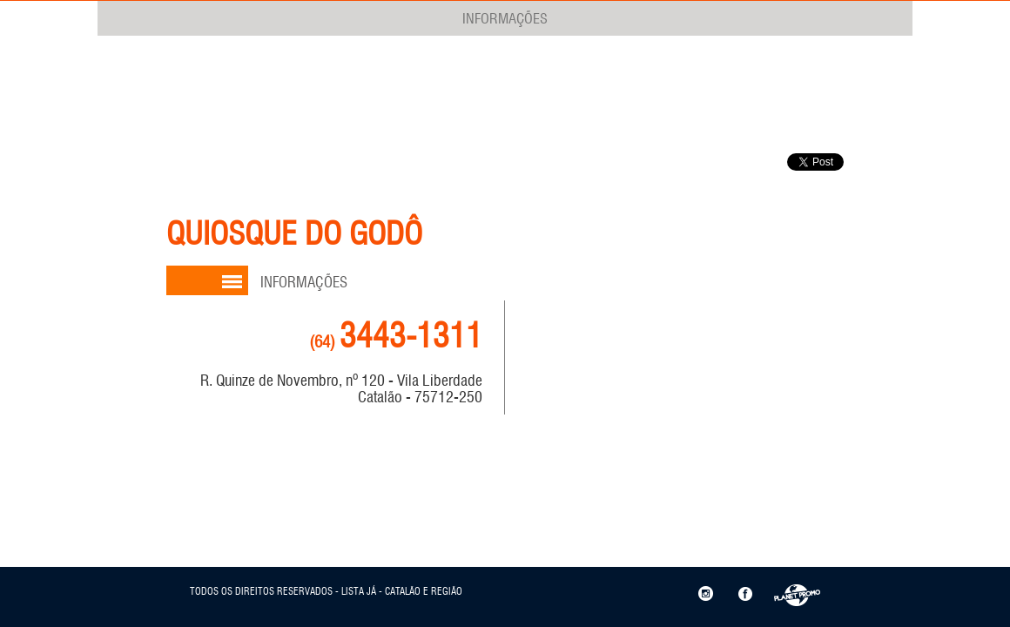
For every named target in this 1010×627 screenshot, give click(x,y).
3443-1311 (395, 335)
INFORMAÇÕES (505, 18)
